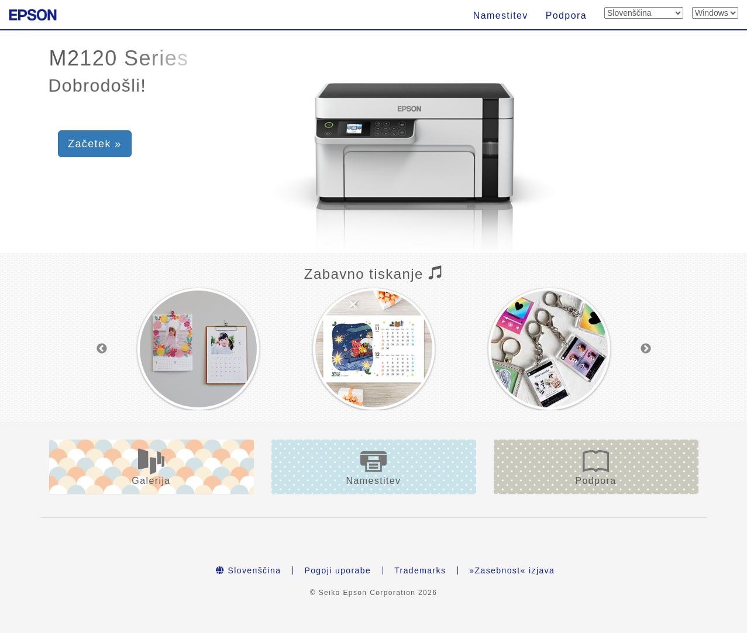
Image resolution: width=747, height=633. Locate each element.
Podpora (566, 15)
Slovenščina (248, 570)
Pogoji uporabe (337, 570)
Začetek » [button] (95, 144)
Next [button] (646, 349)
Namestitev (500, 15)
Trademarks (420, 570)
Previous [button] (102, 349)
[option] (198, 349)
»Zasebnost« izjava (512, 570)
